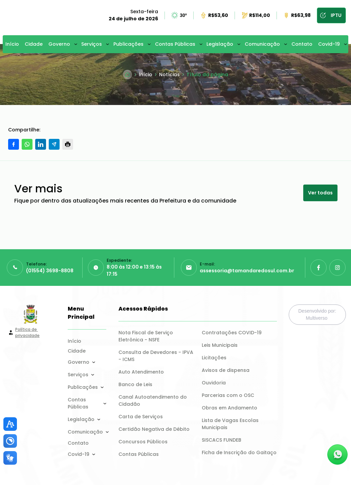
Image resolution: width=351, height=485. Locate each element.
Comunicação (262, 44)
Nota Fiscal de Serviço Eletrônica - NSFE (146, 336)
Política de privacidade (27, 332)
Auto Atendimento (141, 371)
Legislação (219, 44)
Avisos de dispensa (225, 370)
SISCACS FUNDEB (221, 440)
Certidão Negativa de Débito (154, 429)
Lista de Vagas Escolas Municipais (231, 424)
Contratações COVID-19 (232, 332)
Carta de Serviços (140, 416)
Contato (301, 44)
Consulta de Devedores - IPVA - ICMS (156, 356)
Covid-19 (329, 44)
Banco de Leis (135, 384)
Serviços (91, 44)
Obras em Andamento (229, 407)
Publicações (128, 44)
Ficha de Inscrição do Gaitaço (239, 452)
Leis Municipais (220, 345)
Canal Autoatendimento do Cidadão (153, 400)
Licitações (214, 357)
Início (12, 44)
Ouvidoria (214, 382)
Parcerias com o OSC (228, 395)
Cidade (34, 44)
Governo (59, 44)
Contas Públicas (175, 44)
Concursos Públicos (143, 441)
